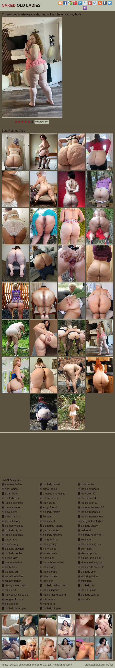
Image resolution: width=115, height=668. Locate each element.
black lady (9, 539)
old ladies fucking (51, 525)
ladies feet (47, 521)
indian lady (48, 567)
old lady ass (10, 498)
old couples (10, 603)
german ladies (49, 530)
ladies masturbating (53, 594)
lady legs (46, 581)
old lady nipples (50, 608)
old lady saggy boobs (92, 535)
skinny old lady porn (91, 562)
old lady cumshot (51, 484)
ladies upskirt (87, 590)
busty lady (9, 567)
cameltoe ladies (12, 576)
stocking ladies (88, 576)
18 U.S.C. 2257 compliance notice (54, 664)
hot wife (84, 599)
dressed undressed (52, 493)
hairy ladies (48, 548)
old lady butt (10, 571)
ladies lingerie (49, 590)
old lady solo (87, 571)
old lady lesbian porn (53, 585)
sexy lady (85, 548)
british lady (10, 558)
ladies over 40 (87, 498)
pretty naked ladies (90, 521)
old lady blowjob (13, 548)
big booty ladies (12, 525)
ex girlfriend (48, 507)
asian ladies (10, 493)
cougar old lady (12, 599)
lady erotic (47, 502)
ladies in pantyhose (91, 516)
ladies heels (48, 553)
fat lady (45, 516)
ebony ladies (49, 498)
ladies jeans (48, 571)
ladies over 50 (87, 502)
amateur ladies (12, 484)
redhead (84, 530)
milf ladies (47, 599)
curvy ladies (48, 489)
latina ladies (48, 576)
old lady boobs (12, 553)
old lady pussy (88, 525)
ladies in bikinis (12, 535)
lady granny (48, 544)
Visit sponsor (41, 121)
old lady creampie (14, 608)
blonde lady (10, 544)
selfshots (85, 539)
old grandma (49, 539)
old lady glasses (51, 535)
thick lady (85, 581)
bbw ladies (9, 512)
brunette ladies (12, 562)
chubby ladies (11, 581)
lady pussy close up (15, 594)
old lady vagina (88, 594)
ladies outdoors (88, 489)
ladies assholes (12, 502)
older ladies (86, 484)
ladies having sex (89, 544)
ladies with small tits (91, 567)
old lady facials (50, 512)
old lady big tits (12, 530)
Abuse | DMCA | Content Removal (19, 664)
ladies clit (9, 590)
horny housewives (52, 562)
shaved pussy (87, 553)
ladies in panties (89, 512)
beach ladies (11, 516)
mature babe (11, 507)
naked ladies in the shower (95, 558)
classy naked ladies (15, 585)
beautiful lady (11, 521)
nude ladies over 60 (91, 507)
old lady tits (86, 585)
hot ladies (47, 558)
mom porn (47, 603)
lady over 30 (86, 493)
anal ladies (10, 489)
